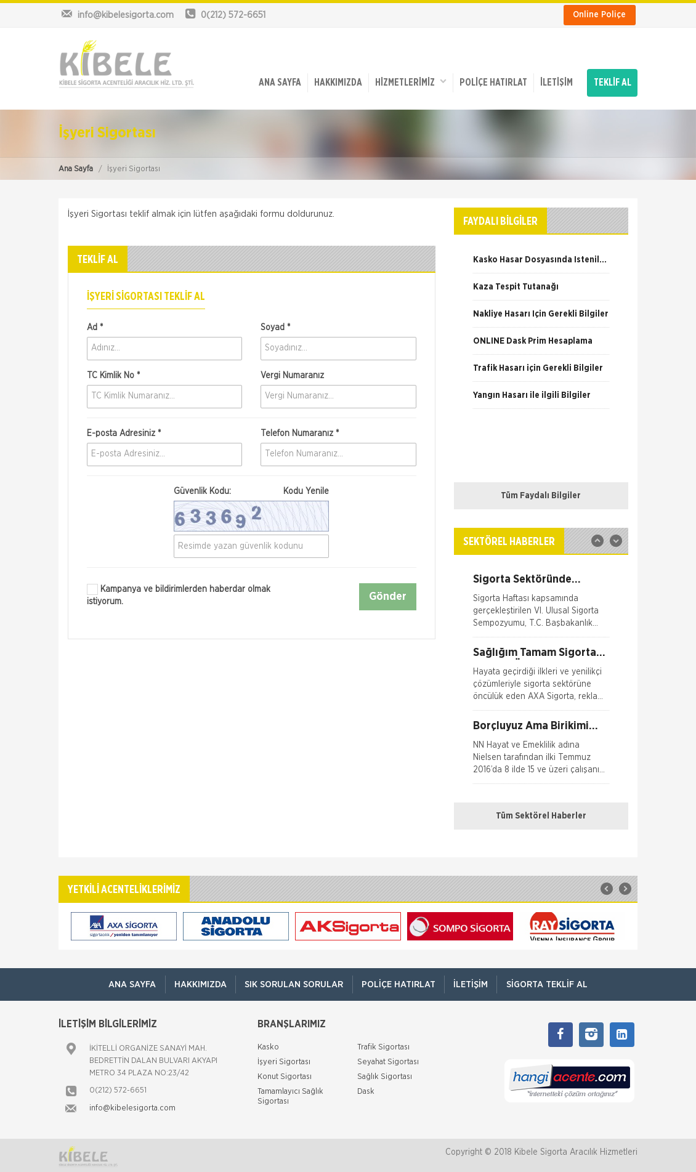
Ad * (95, 324)
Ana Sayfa (76, 166)
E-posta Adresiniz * (124, 430)
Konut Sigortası (284, 1074)
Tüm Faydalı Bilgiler (541, 493)
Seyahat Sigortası (388, 1060)
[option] (541, 262)
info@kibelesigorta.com (132, 1106)
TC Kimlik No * (113, 372)
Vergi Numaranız (292, 372)
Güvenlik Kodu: (251, 488)
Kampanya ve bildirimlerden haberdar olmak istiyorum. (178, 592)
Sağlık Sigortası (384, 1074)
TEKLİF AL (612, 81)
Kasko (268, 1045)
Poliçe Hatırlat (492, 81)
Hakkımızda (337, 81)
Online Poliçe (599, 14)
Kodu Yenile (306, 488)
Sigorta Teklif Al (549, 982)
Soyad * (275, 324)
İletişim (555, 81)
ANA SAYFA (278, 81)
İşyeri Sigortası (283, 1060)
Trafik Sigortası (383, 1045)
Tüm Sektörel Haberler (541, 813)
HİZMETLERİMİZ (409, 80)
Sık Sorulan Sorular (293, 982)
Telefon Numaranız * (300, 430)
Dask (365, 1089)
